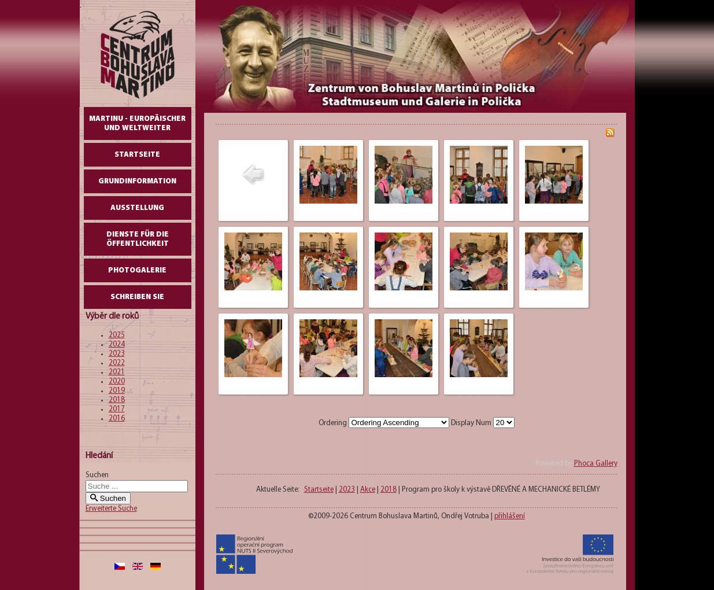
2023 (117, 353)
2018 (117, 400)
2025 (117, 335)
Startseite (137, 154)
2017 (117, 409)
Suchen (97, 475)
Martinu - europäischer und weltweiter (137, 123)
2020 (117, 381)
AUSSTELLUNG (137, 208)
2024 (117, 344)
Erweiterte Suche (111, 508)
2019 (117, 390)
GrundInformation (137, 181)
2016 (117, 418)
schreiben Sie (137, 297)
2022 (117, 363)
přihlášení (509, 516)
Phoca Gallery (595, 463)
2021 (117, 372)
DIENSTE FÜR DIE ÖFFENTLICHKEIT (137, 239)
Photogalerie (137, 270)
